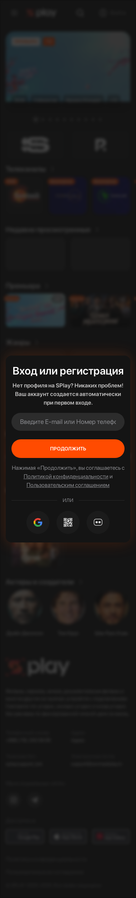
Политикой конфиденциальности (66, 476)
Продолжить (68, 449)
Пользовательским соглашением (68, 485)
